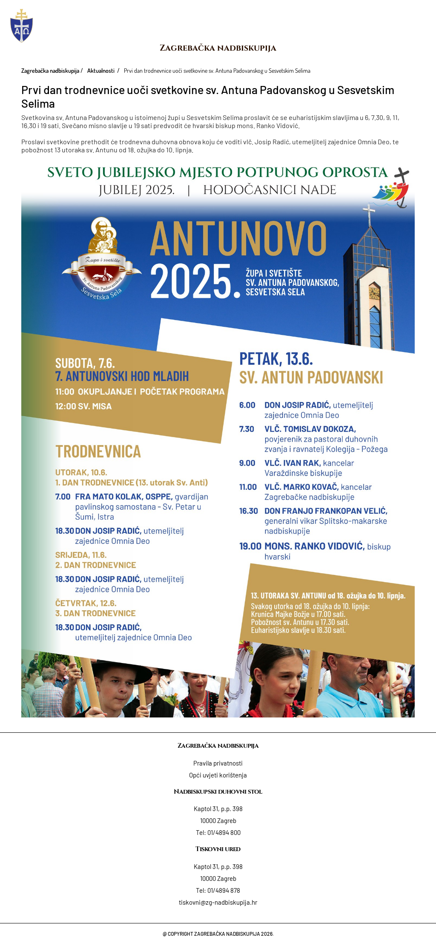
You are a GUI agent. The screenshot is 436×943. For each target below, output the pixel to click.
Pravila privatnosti (218, 763)
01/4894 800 (224, 832)
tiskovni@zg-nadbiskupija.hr (218, 902)
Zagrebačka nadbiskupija (218, 48)
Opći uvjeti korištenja (218, 775)
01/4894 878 (223, 890)
